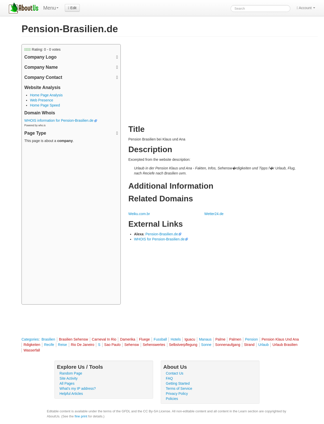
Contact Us (174, 373)
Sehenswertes (154, 345)
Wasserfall (32, 350)
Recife (49, 345)
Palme (220, 339)
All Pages (66, 383)
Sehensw (131, 345)
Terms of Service (179, 388)
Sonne (206, 345)
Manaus (205, 339)
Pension (251, 339)
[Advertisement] (71, 224)
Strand (249, 345)
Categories (30, 339)
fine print (81, 416)
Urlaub (263, 345)
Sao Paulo (112, 345)
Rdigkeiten (32, 345)
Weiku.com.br (139, 214)
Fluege (144, 339)
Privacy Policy (177, 394)
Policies (172, 399)
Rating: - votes (42, 49)
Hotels (176, 339)
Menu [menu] (50, 8)
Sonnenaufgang (227, 345)
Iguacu (190, 339)
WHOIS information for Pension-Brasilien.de (60, 120)
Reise (62, 345)
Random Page (70, 373)
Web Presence (41, 100)
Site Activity (68, 378)
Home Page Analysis (46, 95)
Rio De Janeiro (82, 345)
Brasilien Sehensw (73, 339)
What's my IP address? (77, 388)
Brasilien (48, 339)
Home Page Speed (45, 105)
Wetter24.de (214, 214)
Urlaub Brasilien (284, 345)
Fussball (160, 339)
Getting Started (178, 383)
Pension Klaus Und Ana (280, 339)
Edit (72, 8)
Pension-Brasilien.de (162, 234)
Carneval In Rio (104, 339)
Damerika (127, 339)
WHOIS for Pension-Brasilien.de (159, 239)
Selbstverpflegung (183, 345)
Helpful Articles (71, 394)
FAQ (169, 378)
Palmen (235, 339)
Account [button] (306, 8)
